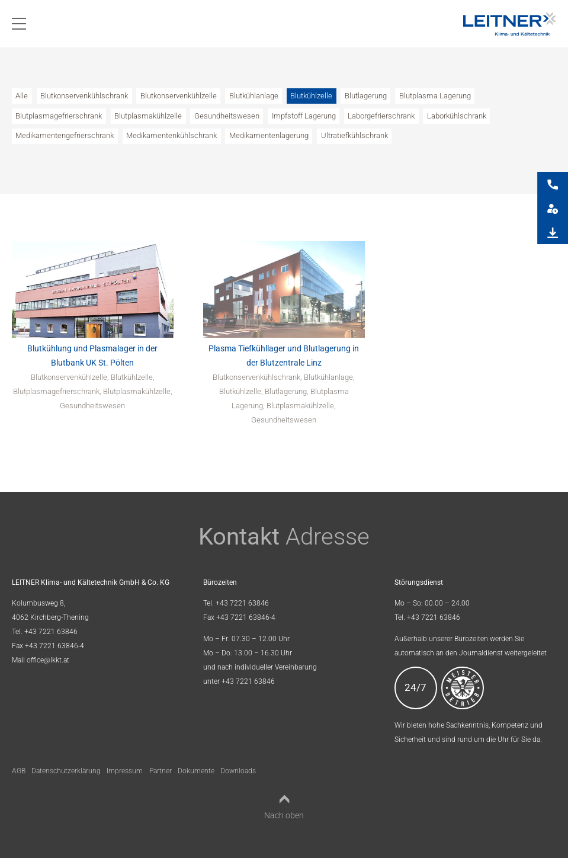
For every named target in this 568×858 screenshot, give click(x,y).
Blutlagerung (366, 95)
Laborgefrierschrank (381, 115)
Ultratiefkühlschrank (354, 135)
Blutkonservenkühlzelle (178, 95)
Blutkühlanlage (253, 95)
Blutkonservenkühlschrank (84, 95)
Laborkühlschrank (456, 115)
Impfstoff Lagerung (304, 115)
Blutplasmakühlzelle (148, 115)
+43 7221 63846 (51, 632)
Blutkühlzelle (311, 95)
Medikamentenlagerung (269, 135)
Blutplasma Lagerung (435, 95)
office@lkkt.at (48, 660)
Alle (21, 95)
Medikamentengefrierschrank (64, 135)
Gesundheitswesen (226, 115)
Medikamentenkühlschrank (171, 135)
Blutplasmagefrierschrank (58, 115)
